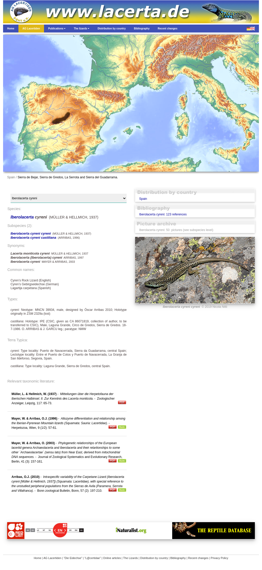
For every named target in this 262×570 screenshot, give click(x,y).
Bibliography (178, 558)
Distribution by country (154, 558)
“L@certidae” (92, 558)
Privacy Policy (219, 558)
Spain (143, 199)
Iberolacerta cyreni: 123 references (163, 214)
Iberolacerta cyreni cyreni (30, 233)
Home (37, 558)
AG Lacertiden (52, 558)
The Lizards (130, 558)
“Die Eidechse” (73, 558)
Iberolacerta (22, 217)
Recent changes (198, 558)
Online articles (112, 558)
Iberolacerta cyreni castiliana (33, 237)
